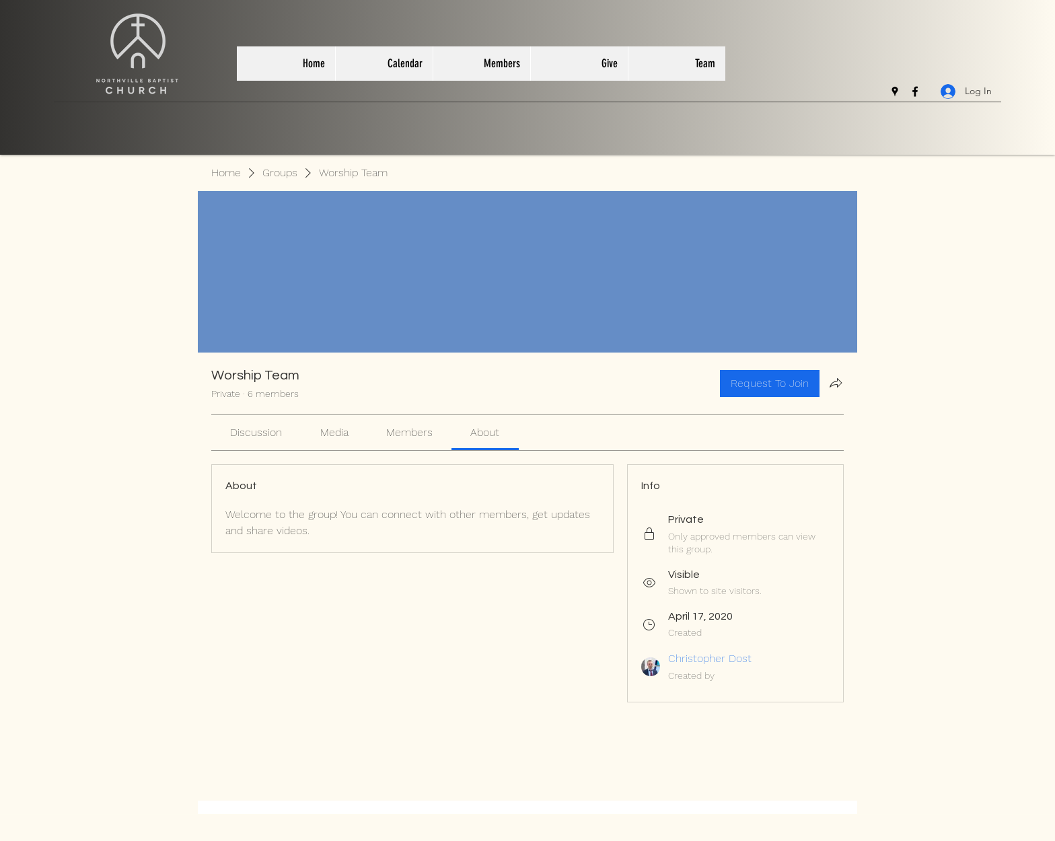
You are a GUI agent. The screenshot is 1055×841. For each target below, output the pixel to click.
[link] (256, 432)
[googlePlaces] (895, 91)
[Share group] (836, 383)
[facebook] (915, 91)
